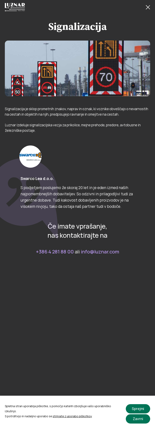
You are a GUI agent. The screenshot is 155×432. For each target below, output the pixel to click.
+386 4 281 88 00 (55, 252)
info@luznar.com (100, 252)
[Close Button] (148, 7)
